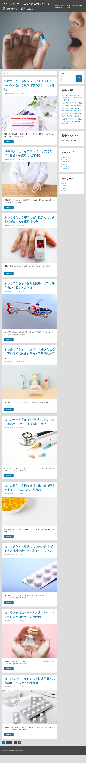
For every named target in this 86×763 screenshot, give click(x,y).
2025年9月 (66, 166)
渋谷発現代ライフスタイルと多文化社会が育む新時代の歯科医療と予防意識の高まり (28, 353)
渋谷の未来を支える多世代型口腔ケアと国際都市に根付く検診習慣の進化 (28, 424)
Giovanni (21, 93)
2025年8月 (66, 169)
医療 (64, 183)
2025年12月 (66, 159)
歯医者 (65, 186)
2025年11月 (66, 162)
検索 (62, 74)
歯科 (64, 188)
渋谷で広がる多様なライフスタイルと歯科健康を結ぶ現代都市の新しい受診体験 (29, 85)
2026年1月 (66, 157)
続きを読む (8, 141)
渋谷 (64, 190)
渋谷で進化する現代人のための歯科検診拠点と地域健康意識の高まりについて (28, 555)
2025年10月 (66, 164)
